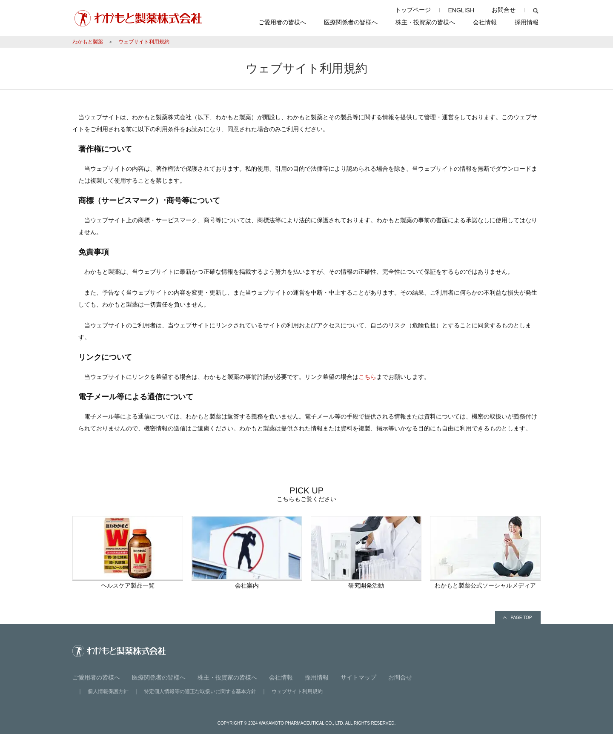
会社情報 (485, 22)
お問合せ (504, 9)
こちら (367, 376)
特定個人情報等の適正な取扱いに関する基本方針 (200, 691)
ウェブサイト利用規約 (143, 42)
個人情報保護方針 (108, 691)
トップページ (413, 9)
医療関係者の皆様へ (351, 22)
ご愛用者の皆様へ (282, 22)
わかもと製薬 (87, 42)
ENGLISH (461, 10)
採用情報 (527, 22)
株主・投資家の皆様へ (425, 22)
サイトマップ (358, 677)
